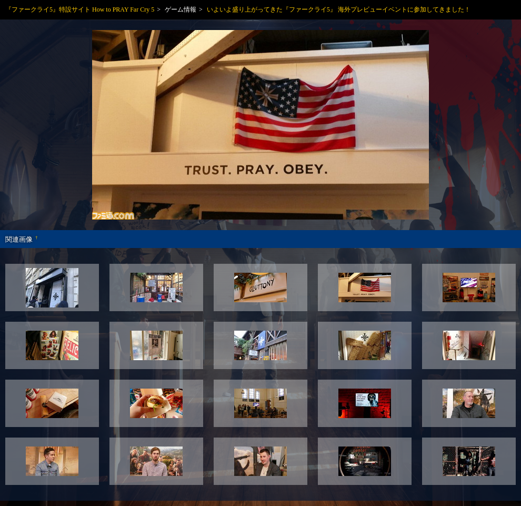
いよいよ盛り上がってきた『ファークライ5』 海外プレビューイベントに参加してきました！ (338, 9)
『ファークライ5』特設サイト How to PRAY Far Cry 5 (79, 9)
